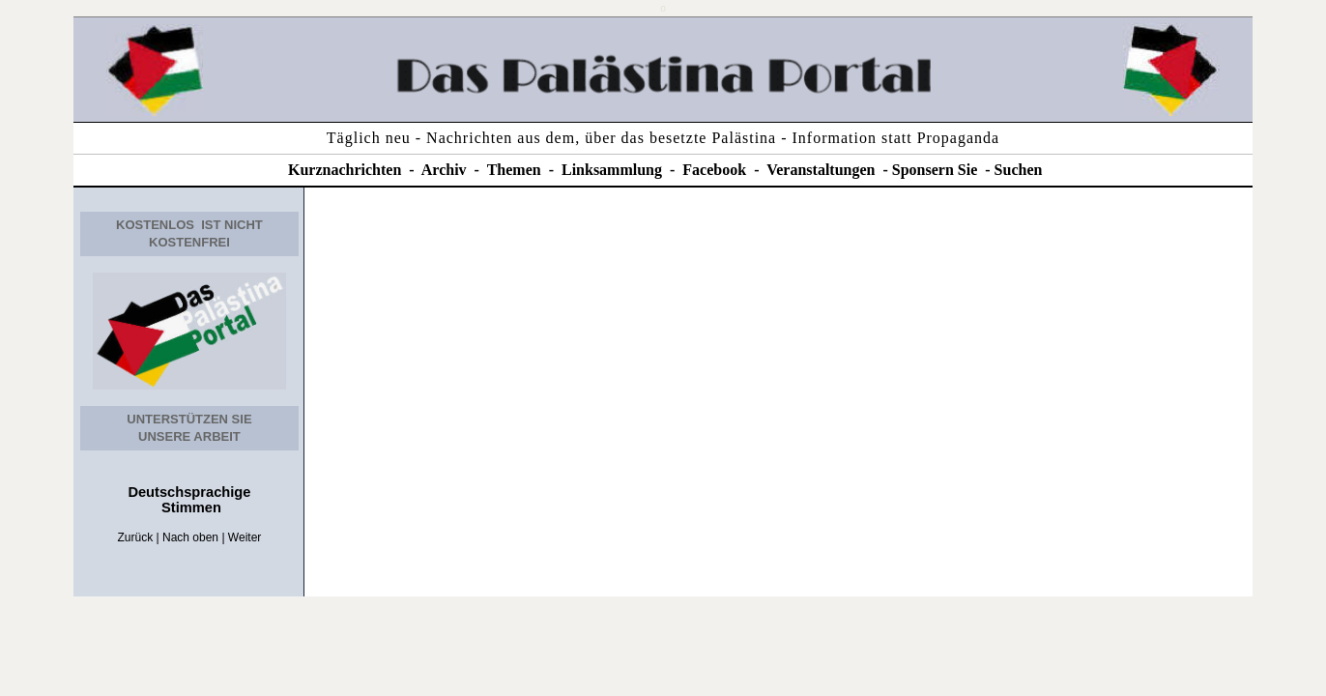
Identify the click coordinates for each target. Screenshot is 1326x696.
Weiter (244, 537)
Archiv (444, 169)
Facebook (714, 169)
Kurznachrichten (344, 169)
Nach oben (190, 537)
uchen (1023, 169)
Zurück (136, 537)
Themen (514, 169)
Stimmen (189, 507)
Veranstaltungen (820, 169)
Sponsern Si (931, 169)
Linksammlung (612, 169)
